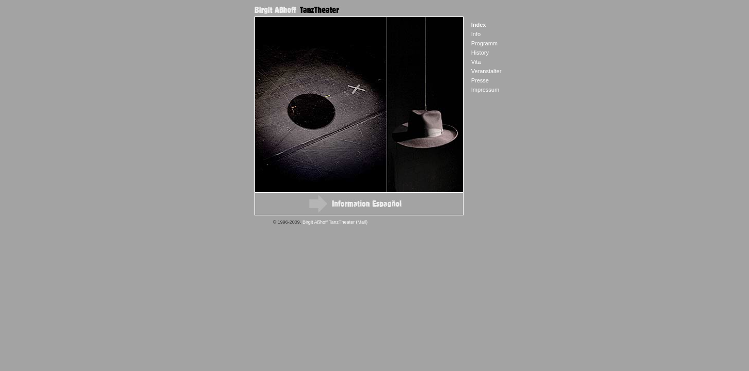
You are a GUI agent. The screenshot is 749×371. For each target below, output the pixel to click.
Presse (480, 80)
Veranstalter (486, 71)
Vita (476, 62)
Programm (484, 43)
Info (476, 34)
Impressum (485, 90)
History (480, 52)
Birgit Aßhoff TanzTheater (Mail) (335, 222)
